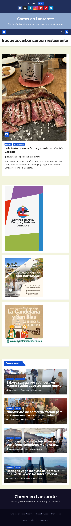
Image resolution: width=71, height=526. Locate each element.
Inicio (31, 520)
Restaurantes (19, 144)
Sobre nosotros (42, 520)
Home (25, 520)
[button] (62, 32)
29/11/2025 (14, 478)
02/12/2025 (14, 420)
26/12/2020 (12, 157)
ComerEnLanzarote (30, 157)
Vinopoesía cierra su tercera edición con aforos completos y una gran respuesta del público (33, 444)
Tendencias (20, 379)
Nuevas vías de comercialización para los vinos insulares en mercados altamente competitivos (34, 415)
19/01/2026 (14, 390)
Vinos (18, 408)
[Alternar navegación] (34, 32)
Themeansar (56, 514)
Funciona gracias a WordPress (22, 514)
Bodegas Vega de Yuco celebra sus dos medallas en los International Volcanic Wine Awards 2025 (32, 474)
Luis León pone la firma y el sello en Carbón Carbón (34, 150)
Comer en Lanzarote (35, 18)
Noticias (8, 144)
